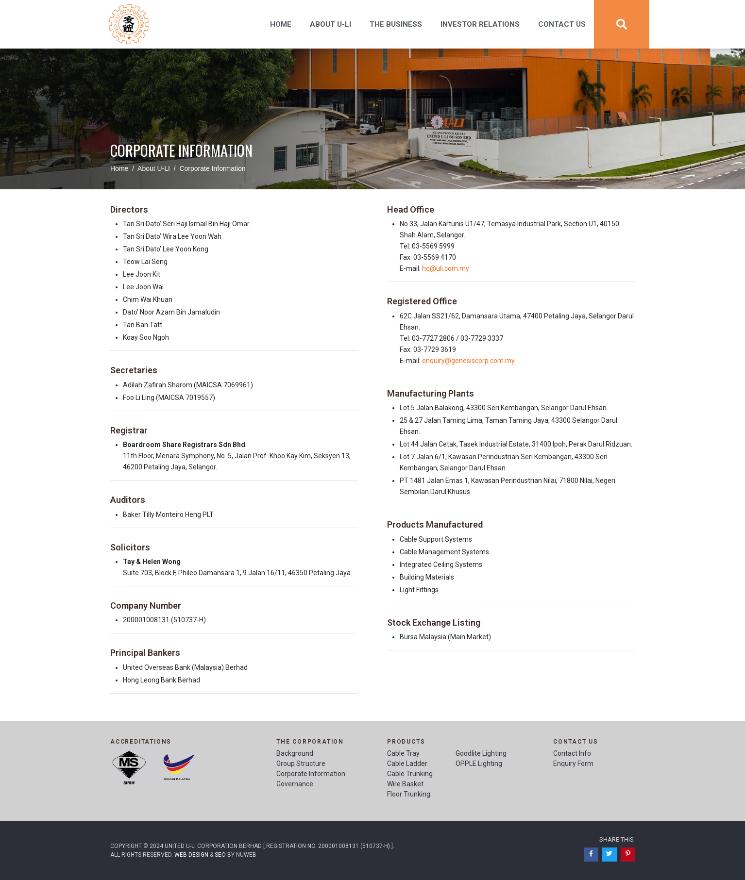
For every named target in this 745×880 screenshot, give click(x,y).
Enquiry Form (573, 763)
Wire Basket (405, 784)
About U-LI (153, 168)
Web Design (191, 854)
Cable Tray (403, 753)
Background (294, 753)
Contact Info (572, 753)
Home (280, 24)
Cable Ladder (407, 763)
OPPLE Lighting (479, 763)
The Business (396, 24)
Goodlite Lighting (481, 753)
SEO (220, 854)
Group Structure (300, 763)
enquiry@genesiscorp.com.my (468, 361)
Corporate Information (310, 774)
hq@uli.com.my (445, 268)
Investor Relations (480, 24)
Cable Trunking (410, 774)
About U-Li (330, 24)
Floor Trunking (408, 794)
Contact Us (562, 24)
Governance (294, 784)
